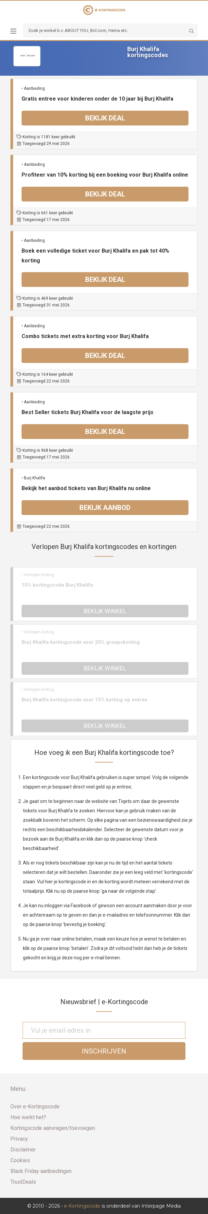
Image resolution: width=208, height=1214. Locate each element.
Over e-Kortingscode (35, 1106)
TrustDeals (23, 1182)
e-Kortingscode (82, 1206)
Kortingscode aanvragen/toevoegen (52, 1128)
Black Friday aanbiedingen (41, 1171)
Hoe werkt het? (28, 1117)
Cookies (20, 1160)
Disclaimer (23, 1149)
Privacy (19, 1139)
